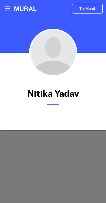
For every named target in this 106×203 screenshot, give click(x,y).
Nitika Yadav (53, 93)
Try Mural (87, 8)
